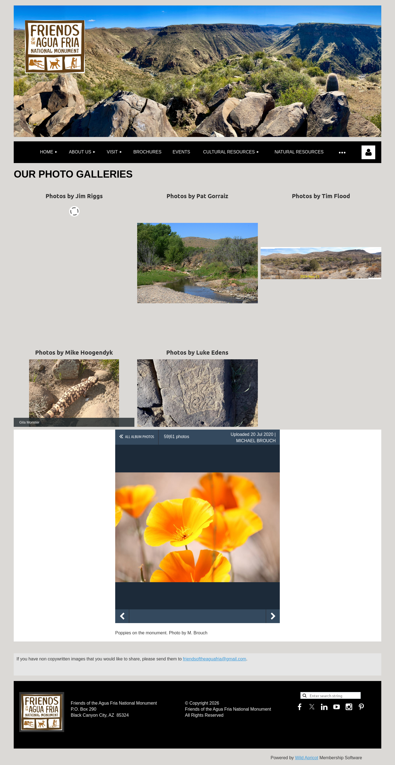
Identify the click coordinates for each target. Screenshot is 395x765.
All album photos (139, 436)
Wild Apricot (306, 757)
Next (273, 616)
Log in (368, 152)
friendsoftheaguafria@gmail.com (214, 659)
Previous (122, 616)
